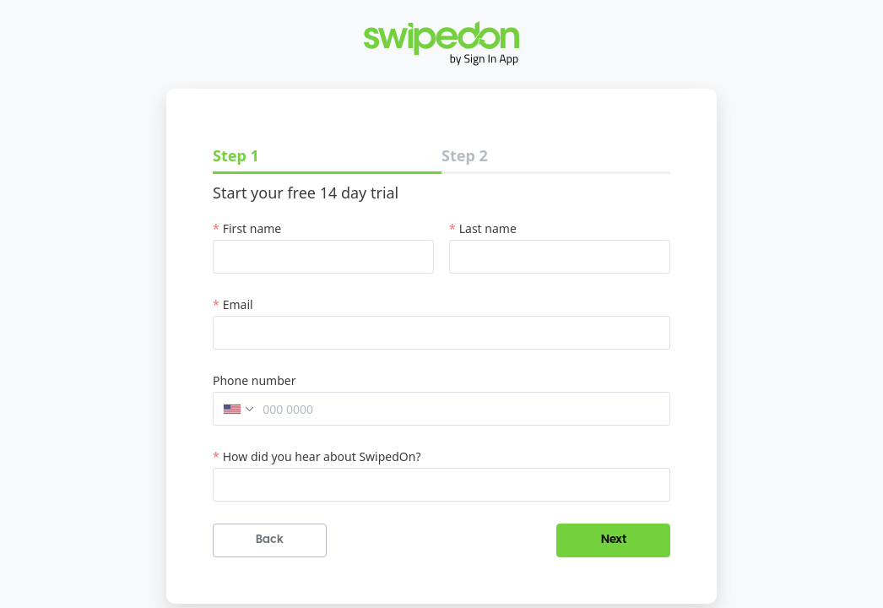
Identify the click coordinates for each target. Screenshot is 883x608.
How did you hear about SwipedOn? (322, 456)
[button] (235, 409)
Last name (488, 228)
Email (238, 304)
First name (252, 228)
